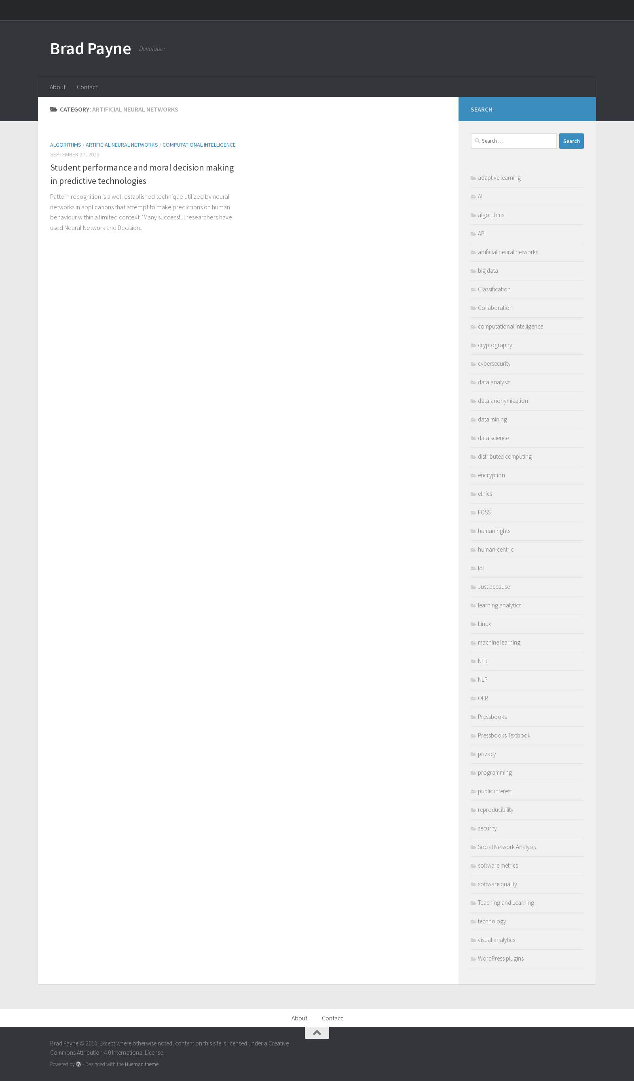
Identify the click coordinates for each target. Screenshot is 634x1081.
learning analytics (499, 605)
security (487, 828)
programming (495, 772)
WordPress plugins (501, 958)
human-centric (496, 549)
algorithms (65, 144)
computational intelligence (199, 144)
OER (483, 698)
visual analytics (496, 940)
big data (488, 270)
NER (483, 661)
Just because (494, 586)
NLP (483, 679)
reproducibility (496, 809)
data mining (492, 419)
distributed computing (505, 456)
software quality (497, 884)
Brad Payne (90, 48)
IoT (481, 568)
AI (480, 196)
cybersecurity (494, 363)
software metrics (498, 865)
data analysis (494, 382)
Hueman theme (141, 1064)
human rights (494, 531)
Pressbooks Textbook (504, 735)
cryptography (495, 345)
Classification (494, 289)
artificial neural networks (122, 144)
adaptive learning (499, 177)
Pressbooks (492, 717)
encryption (491, 475)
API (482, 233)
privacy (487, 754)
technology (492, 921)
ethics (485, 493)
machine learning (499, 642)
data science (493, 438)
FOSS (484, 512)
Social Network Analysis (507, 847)
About (58, 87)
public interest (495, 791)
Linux (484, 624)
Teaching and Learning (506, 902)
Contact (87, 87)
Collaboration (495, 308)
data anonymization (503, 401)
